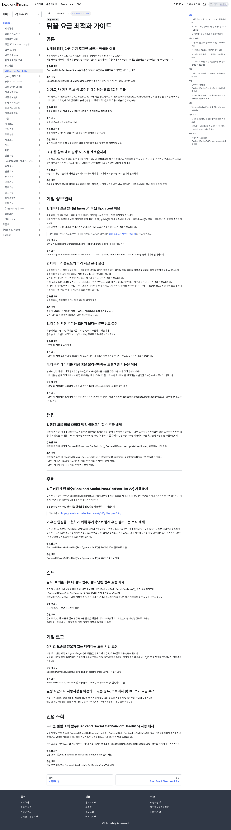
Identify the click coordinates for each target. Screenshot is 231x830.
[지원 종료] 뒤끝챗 (11, 229)
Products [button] (66, 4)
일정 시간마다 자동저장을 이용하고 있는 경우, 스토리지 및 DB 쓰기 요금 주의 (208, 127)
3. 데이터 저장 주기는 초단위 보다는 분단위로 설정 (208, 56)
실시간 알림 (10, 198)
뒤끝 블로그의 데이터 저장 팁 (122, 233)
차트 (7, 145)
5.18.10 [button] (177, 4)
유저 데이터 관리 (12, 102)
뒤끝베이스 (8, 23)
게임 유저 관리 (11, 113)
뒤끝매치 (7, 224)
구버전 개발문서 (29, 816)
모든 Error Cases (13, 86)
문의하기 (155, 812)
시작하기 (39, 4)
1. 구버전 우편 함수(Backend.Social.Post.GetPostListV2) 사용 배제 (208, 88)
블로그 (89, 812)
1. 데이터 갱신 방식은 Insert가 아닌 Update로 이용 (209, 44)
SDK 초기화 (10, 49)
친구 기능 (9, 176)
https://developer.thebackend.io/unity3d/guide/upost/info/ (91, 513)
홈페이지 (90, 802)
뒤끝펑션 (9, 213)
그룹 (7, 118)
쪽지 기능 (9, 187)
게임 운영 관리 (11, 92)
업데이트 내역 (11, 39)
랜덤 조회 (9, 171)
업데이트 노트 (193, 4)
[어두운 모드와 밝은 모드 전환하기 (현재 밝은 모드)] (204, 4)
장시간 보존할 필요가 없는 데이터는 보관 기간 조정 (208, 120)
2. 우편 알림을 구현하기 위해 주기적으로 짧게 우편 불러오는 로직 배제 (208, 97)
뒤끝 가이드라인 (12, 33)
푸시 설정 (9, 134)
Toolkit (7, 235)
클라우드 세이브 (12, 108)
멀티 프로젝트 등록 (13, 60)
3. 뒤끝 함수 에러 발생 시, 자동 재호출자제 (207, 34)
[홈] (49, 13)
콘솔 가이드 (51, 4)
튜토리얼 (9, 65)
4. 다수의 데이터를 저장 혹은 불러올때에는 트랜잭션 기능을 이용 (208, 63)
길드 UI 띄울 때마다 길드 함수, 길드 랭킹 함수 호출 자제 (208, 108)
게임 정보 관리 (11, 97)
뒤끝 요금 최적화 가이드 (16, 71)
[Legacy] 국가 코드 (14, 208)
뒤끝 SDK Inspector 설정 (17, 44)
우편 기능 (9, 182)
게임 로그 (9, 139)
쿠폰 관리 (9, 129)
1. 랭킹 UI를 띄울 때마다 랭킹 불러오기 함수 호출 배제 (209, 75)
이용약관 (155, 802)
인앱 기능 (9, 155)
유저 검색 (9, 166)
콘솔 (88, 807)
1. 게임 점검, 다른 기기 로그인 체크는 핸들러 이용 (209, 21)
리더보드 (9, 123)
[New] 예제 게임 (13, 76)
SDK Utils (10, 219)
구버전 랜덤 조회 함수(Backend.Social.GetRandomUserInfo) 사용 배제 (209, 141)
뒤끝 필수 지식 (11, 55)
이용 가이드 (26, 807)
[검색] (218, 4)
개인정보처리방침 (159, 807)
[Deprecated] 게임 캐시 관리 (19, 161)
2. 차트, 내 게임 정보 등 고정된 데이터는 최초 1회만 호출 (209, 28)
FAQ (79, 4)
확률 (7, 150)
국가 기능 (9, 203)
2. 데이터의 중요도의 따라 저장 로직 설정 (207, 50)
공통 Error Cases (13, 81)
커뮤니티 (90, 816)
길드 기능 (9, 192)
